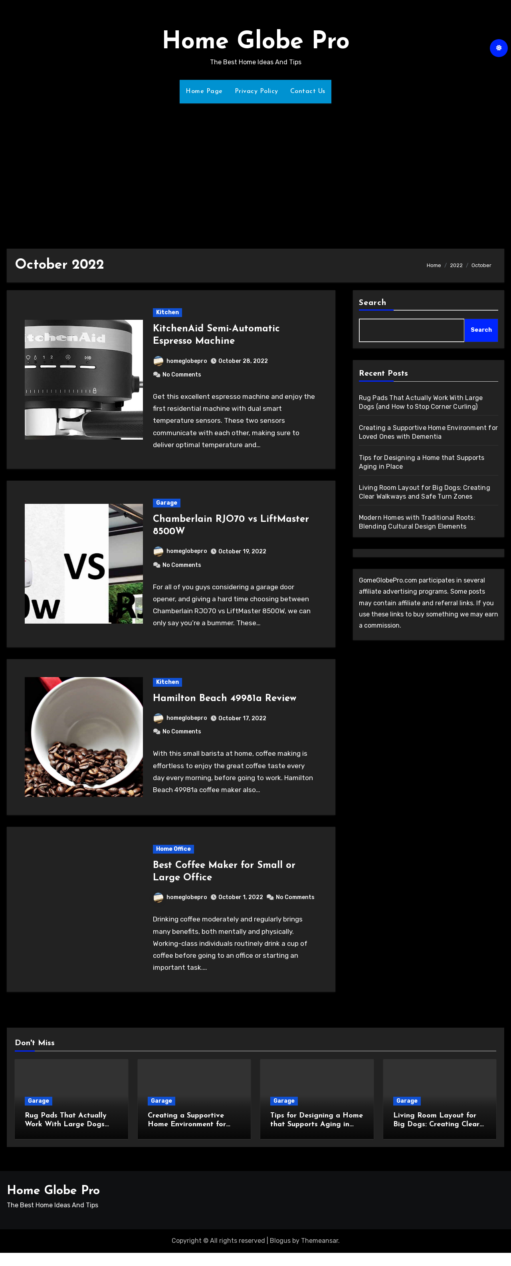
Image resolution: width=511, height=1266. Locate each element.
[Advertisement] (255, 171)
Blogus (280, 1240)
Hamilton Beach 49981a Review (224, 698)
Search (373, 303)
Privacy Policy (256, 91)
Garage (166, 502)
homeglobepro (180, 361)
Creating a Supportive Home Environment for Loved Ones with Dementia (194, 1124)
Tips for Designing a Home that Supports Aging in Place (316, 1124)
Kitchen (167, 312)
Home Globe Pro (256, 42)
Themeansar (319, 1240)
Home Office (173, 849)
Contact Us (307, 91)
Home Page (204, 91)
